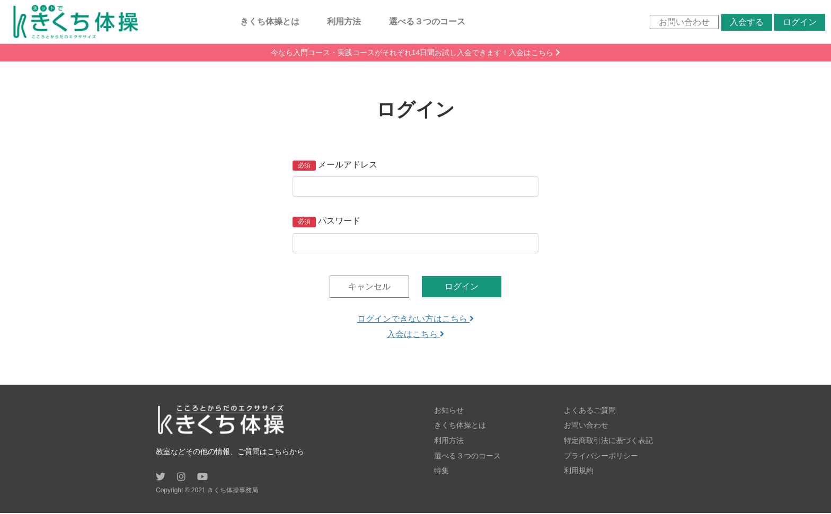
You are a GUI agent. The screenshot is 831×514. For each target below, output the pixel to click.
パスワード (339, 221)
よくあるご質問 (590, 411)
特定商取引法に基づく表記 (608, 441)
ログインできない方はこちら (415, 319)
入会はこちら (415, 335)
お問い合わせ (682, 22)
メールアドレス (347, 165)
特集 (441, 470)
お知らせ (449, 411)
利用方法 (345, 21)
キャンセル (369, 287)
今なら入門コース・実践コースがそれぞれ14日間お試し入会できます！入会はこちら (415, 53)
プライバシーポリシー (601, 455)
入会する (745, 22)
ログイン (798, 22)
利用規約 (579, 470)
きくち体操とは (270, 21)
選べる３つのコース (428, 21)
